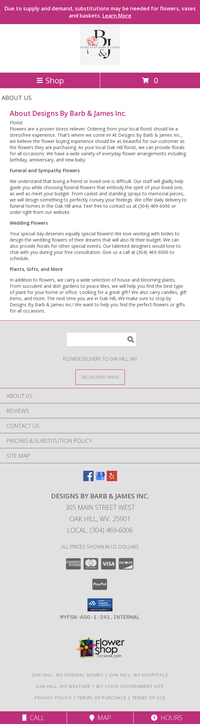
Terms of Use (149, 698)
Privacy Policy (53, 698)
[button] (100, 604)
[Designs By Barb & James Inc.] (100, 63)
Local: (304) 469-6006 (100, 530)
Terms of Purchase (102, 698)
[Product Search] (101, 339)
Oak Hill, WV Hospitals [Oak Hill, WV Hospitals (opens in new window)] (138, 675)
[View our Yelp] (112, 479)
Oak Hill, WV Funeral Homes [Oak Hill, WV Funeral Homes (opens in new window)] (68, 675)
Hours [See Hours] (166, 717)
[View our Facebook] (88, 479)
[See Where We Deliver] (100, 377)
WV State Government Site (130, 686)
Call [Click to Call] (33, 717)
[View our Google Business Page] (100, 479)
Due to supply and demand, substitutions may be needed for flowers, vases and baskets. (100, 12)
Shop (50, 80)
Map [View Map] (100, 717)
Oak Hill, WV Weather (63, 686)
